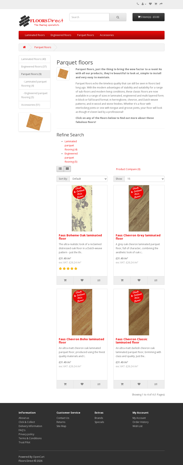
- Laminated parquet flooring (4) (34, 83)
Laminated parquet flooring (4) (71, 145)
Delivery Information (30, 426)
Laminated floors (35, 35)
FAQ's (22, 430)
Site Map (61, 426)
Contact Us (63, 418)
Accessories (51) (30, 104)
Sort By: (63, 178)
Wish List (137, 426)
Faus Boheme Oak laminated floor (80, 237)
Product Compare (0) (128, 169)
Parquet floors (85, 35)
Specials (99, 422)
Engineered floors (61, 35)
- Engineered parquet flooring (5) (34, 95)
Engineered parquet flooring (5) (71, 157)
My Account (139, 418)
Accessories (107, 35)
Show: (119, 178)
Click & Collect (27, 422)
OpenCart (38, 456)
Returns (61, 422)
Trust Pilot (24, 442)
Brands (99, 418)
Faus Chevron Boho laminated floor (81, 340)
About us (24, 418)
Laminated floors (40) (33, 59)
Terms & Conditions (30, 438)
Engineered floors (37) (34, 66)
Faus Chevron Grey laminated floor (138, 237)
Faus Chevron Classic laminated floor (131, 340)
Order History (141, 422)
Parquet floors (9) (31, 74)
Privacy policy (26, 434)
